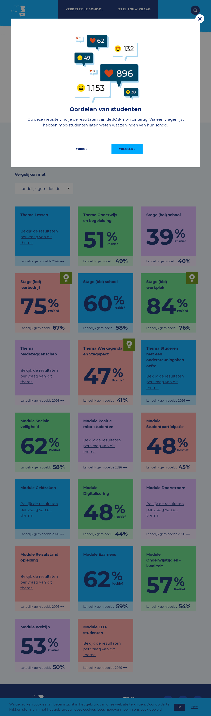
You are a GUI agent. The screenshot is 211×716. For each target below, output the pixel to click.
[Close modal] (199, 18)
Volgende (131, 149)
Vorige (85, 149)
